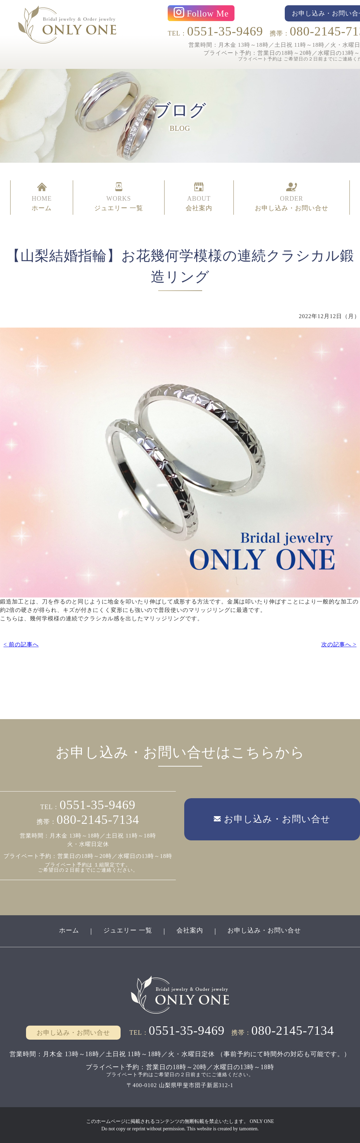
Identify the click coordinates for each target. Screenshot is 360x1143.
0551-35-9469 (225, 31)
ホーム (69, 930)
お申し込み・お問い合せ (264, 930)
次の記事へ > (338, 644)
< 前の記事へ (21, 644)
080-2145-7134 (98, 820)
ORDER (291, 197)
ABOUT (199, 197)
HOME (42, 197)
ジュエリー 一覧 (127, 930)
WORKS (118, 197)
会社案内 (189, 930)
